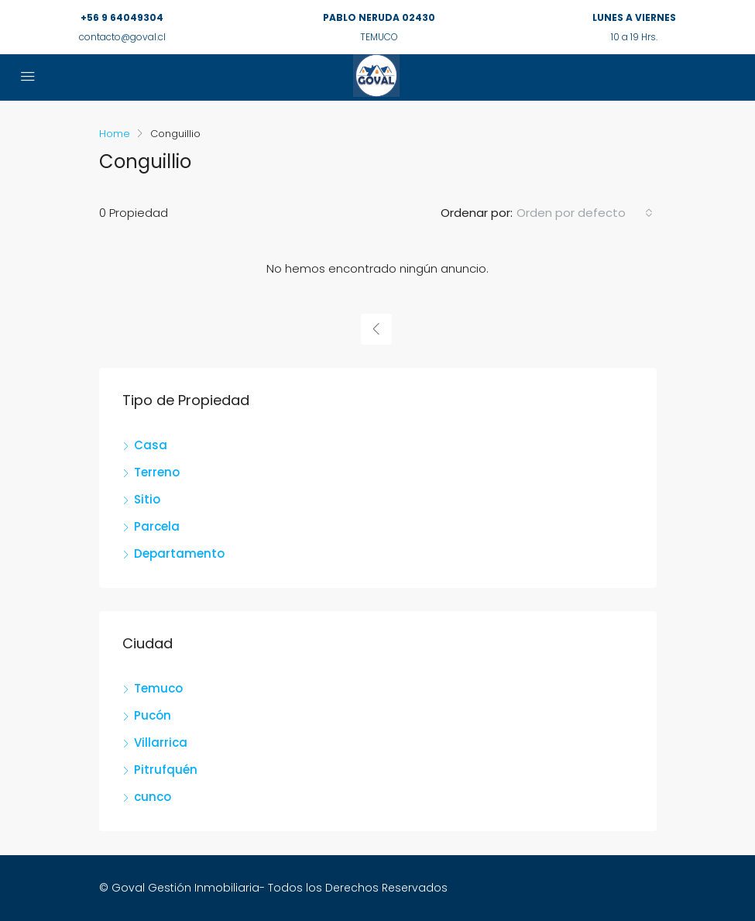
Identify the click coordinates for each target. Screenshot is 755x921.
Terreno (157, 472)
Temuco (158, 688)
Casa (150, 445)
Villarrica (160, 742)
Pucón (152, 715)
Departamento (179, 553)
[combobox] (584, 213)
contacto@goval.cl (122, 36)
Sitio (147, 499)
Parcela (157, 526)
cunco (152, 797)
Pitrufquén (165, 769)
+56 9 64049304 (122, 17)
